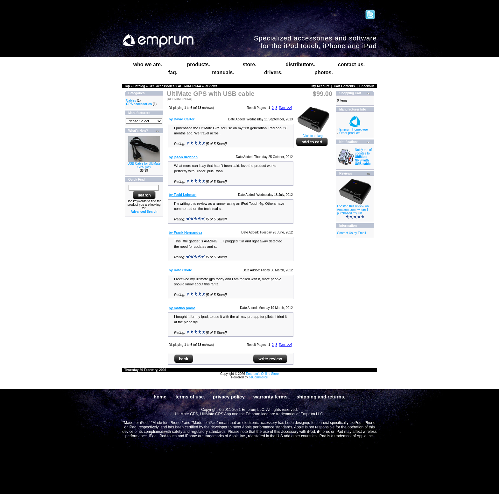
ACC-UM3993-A (189, 86)
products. (198, 64)
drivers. (273, 72)
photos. (323, 72)
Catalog (139, 86)
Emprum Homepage (353, 129)
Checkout (366, 86)
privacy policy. (229, 396)
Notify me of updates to (363, 157)
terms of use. (190, 396)
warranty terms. (271, 396)
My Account (320, 86)
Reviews (211, 86)
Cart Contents (344, 86)
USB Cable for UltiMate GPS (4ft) (144, 165)
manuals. (223, 72)
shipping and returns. (321, 396)
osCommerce (258, 377)
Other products (349, 133)
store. (249, 64)
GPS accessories (161, 86)
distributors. (300, 64)
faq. (172, 72)
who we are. (147, 64)
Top (127, 86)
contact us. (351, 64)
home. (161, 396)
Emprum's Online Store (262, 374)
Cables (131, 100)
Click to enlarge (313, 134)
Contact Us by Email (351, 233)
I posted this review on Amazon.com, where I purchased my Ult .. (353, 209)
